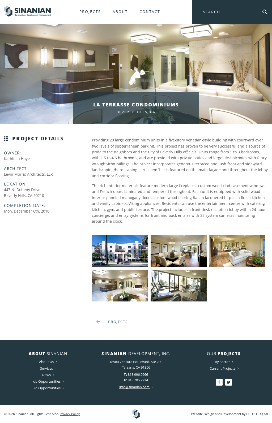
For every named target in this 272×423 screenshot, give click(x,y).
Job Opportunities (48, 381)
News (48, 374)
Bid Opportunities (48, 388)
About (120, 11)
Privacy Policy (70, 414)
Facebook (219, 382)
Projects (90, 11)
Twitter (228, 382)
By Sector (224, 361)
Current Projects (224, 368)
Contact (149, 11)
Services (48, 368)
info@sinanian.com (136, 387)
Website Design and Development (216, 414)
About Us (48, 361)
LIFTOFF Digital (257, 414)
